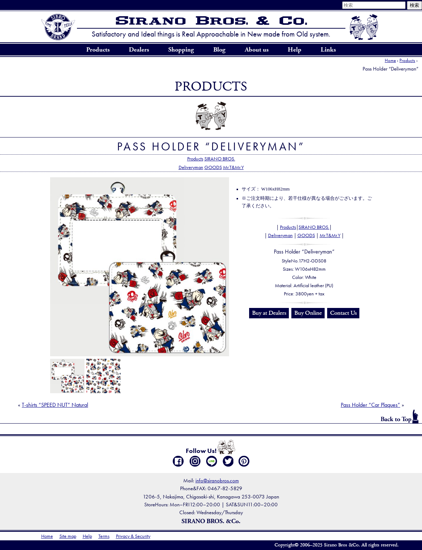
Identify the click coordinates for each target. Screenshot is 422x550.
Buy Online (308, 313)
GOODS (213, 167)
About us (256, 50)
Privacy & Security (133, 536)
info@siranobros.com (217, 480)
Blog (219, 50)
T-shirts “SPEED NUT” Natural (55, 405)
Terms (104, 536)
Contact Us (343, 313)
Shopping (181, 50)
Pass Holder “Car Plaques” (370, 405)
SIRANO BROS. (219, 158)
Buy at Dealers (269, 313)
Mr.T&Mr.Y (233, 167)
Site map (67, 536)
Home (390, 60)
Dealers (139, 50)
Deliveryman (191, 167)
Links (328, 50)
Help (294, 50)
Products (98, 50)
